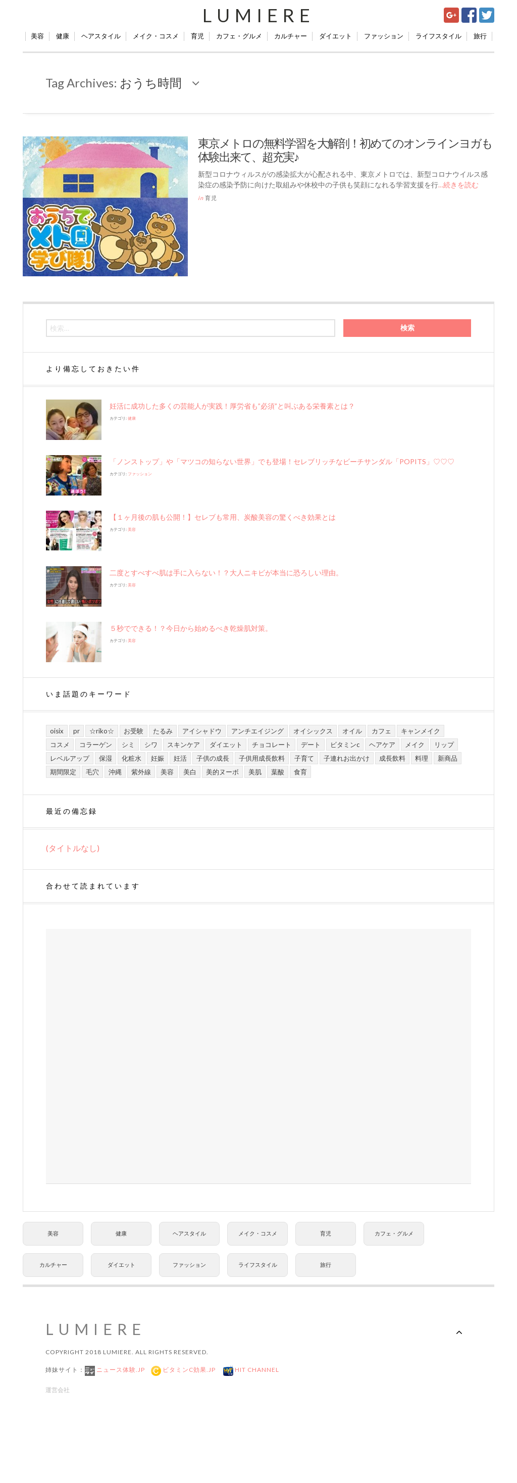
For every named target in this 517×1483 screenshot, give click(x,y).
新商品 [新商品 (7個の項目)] (447, 758)
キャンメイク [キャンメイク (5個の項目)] (420, 731)
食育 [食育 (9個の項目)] (300, 772)
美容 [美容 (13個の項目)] (167, 772)
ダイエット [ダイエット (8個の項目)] (226, 744)
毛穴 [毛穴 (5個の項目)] (92, 772)
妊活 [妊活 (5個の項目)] (180, 758)
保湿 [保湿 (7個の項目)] (105, 758)
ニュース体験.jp (120, 1369)
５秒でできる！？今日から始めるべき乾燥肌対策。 (191, 628)
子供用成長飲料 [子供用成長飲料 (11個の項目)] (262, 758)
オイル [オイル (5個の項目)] (352, 731)
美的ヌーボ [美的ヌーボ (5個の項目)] (222, 772)
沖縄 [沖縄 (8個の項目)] (115, 772)
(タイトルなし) (72, 848)
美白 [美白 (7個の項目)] (189, 772)
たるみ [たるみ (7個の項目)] (163, 731)
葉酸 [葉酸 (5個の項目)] (277, 772)
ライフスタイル (438, 36)
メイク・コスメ (156, 36)
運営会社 (57, 1390)
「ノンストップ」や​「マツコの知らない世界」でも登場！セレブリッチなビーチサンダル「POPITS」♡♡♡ (282, 461)
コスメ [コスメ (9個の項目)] (60, 744)
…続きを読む (458, 184)
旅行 (480, 36)
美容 (37, 36)
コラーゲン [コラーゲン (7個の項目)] (95, 744)
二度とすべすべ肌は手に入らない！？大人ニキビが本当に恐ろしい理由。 (226, 572)
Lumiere (258, 15)
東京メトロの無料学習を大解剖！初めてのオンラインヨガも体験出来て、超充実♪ (345, 150)
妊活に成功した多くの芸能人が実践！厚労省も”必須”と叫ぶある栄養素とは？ (232, 406)
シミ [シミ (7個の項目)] (128, 744)
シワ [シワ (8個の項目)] (151, 744)
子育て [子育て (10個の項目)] (304, 758)
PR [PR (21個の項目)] (76, 731)
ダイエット (335, 36)
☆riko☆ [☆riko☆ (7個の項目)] (101, 731)
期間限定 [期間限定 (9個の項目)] (63, 772)
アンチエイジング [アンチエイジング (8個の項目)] (257, 731)
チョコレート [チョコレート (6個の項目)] (271, 744)
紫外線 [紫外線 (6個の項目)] (141, 772)
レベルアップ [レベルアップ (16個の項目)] (69, 758)
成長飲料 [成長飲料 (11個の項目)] (392, 758)
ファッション (383, 36)
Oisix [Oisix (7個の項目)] (57, 731)
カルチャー (290, 36)
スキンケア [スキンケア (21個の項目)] (183, 744)
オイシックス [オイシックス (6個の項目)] (313, 731)
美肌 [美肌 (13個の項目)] (255, 772)
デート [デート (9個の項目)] (311, 744)
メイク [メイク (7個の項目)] (415, 744)
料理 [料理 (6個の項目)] (421, 758)
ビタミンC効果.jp (188, 1369)
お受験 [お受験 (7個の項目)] (133, 731)
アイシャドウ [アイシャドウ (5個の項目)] (202, 731)
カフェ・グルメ (239, 36)
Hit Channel (256, 1369)
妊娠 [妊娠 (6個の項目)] (157, 758)
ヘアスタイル (101, 36)
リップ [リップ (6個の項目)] (444, 744)
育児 (197, 36)
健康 (62, 36)
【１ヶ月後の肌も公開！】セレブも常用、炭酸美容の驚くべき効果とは (223, 517)
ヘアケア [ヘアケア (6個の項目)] (382, 744)
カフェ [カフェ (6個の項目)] (381, 731)
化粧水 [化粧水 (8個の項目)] (131, 758)
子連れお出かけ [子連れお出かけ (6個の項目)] (347, 758)
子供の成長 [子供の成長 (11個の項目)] (212, 758)
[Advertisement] (258, 1056)
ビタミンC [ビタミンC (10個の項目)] (344, 744)
